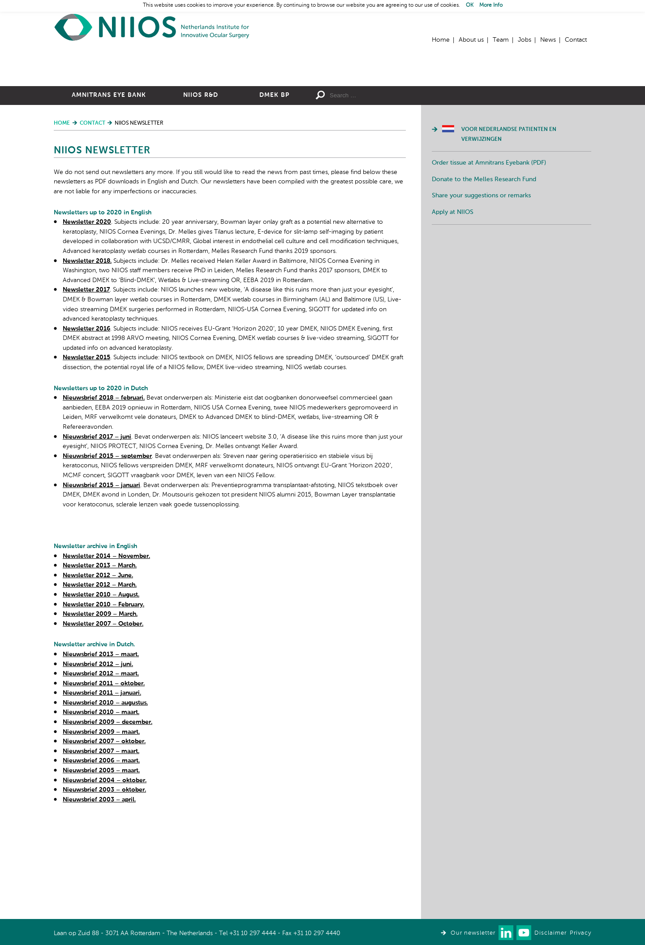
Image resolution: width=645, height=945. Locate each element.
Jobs (524, 40)
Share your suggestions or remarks (481, 294)
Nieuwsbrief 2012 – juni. (98, 762)
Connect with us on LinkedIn (506, 932)
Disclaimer (550, 933)
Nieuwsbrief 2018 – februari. (104, 496)
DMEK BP (274, 193)
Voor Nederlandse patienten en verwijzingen (508, 232)
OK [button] (469, 5)
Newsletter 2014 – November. (106, 654)
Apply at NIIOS (452, 310)
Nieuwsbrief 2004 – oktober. (104, 878)
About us (471, 40)
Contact (576, 40)
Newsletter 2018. (87, 359)
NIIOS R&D (200, 193)
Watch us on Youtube (523, 932)
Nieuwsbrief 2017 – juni (97, 535)
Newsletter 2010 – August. (101, 693)
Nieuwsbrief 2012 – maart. (101, 772)
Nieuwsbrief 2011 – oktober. (104, 782)
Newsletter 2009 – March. (100, 712)
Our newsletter (473, 933)
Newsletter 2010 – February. (103, 703)
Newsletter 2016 (86, 427)
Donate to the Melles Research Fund (484, 277)
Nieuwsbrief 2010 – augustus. (105, 801)
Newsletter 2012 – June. (98, 674)
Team (501, 40)
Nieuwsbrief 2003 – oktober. (104, 888)
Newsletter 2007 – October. (103, 722)
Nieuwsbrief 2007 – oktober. (104, 839)
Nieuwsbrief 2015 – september (107, 554)
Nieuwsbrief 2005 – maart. (101, 869)
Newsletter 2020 (87, 320)
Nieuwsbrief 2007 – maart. (101, 849)
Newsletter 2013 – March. (100, 664)
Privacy (580, 933)
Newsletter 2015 (86, 456)
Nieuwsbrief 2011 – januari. (102, 791)
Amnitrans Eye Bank (109, 193)
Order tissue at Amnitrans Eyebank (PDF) (489, 261)
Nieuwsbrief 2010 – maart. (101, 810)
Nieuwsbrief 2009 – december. (107, 820)
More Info (491, 5)
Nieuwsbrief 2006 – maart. (101, 859)
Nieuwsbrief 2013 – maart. (101, 752)
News (548, 40)
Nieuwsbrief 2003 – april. (99, 898)
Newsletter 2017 (86, 388)
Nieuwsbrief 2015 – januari (101, 583)
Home (152, 27)
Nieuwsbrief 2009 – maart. (101, 830)
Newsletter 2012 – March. (100, 683)
